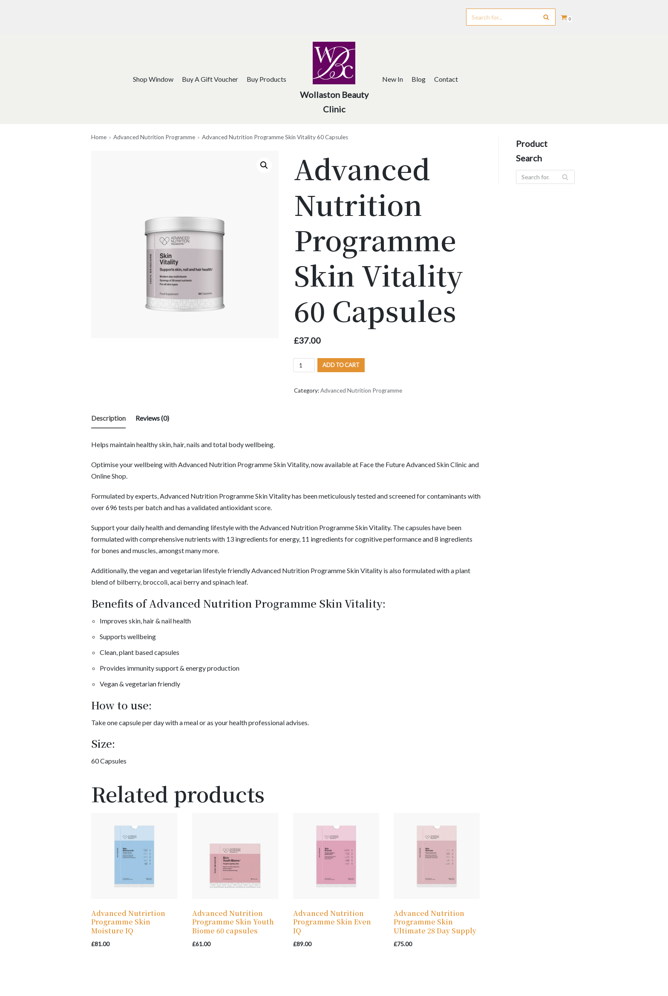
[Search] (511, 17)
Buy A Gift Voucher (210, 79)
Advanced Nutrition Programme (154, 137)
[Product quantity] (304, 365)
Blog (419, 79)
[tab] (108, 418)
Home (99, 137)
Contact (446, 79)
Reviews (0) (152, 418)
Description (108, 418)
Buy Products (266, 79)
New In (392, 79)
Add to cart (341, 365)
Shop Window (153, 79)
